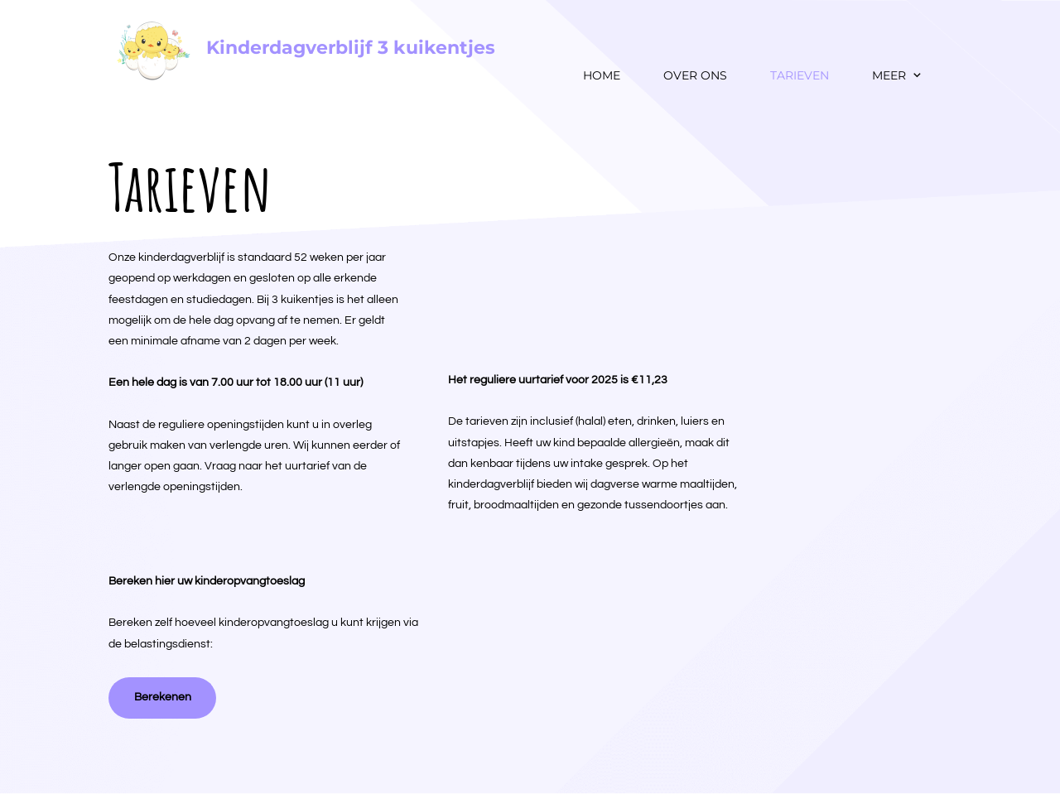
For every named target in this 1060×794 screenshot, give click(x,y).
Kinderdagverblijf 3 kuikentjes (350, 47)
